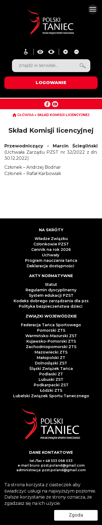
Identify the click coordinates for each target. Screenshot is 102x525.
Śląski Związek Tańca (51, 368)
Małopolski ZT (51, 357)
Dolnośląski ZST (51, 363)
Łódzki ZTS (51, 390)
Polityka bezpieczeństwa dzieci (51, 306)
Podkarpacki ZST (51, 384)
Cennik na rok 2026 (51, 249)
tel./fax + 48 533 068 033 (51, 461)
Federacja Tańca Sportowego (51, 324)
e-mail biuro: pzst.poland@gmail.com (51, 465)
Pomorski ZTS (51, 330)
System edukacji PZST (51, 295)
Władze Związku (51, 238)
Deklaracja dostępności (51, 265)
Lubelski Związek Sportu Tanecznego (51, 395)
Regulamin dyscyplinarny (51, 289)
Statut (51, 284)
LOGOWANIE (51, 82)
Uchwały (51, 255)
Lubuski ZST (51, 379)
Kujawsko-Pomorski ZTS (51, 341)
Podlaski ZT (51, 374)
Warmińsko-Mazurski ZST (51, 335)
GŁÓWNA (24, 115)
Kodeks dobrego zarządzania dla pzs (51, 300)
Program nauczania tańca (51, 260)
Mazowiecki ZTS (51, 352)
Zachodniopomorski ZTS (51, 346)
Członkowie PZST (51, 244)
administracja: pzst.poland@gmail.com (51, 470)
